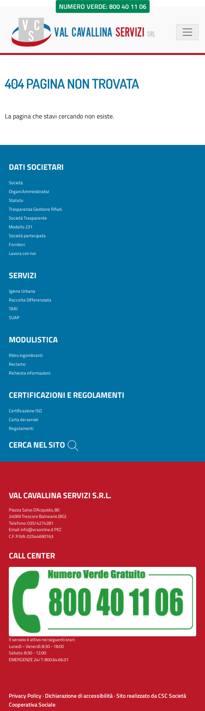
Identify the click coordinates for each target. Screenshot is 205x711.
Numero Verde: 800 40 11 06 (102, 6)
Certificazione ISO (25, 410)
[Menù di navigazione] (187, 32)
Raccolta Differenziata (30, 300)
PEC (58, 529)
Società (16, 182)
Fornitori (17, 244)
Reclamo (17, 364)
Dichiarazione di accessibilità (79, 695)
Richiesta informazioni (29, 373)
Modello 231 (20, 227)
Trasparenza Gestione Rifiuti (35, 209)
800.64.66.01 (57, 659)
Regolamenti (21, 428)
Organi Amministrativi (29, 191)
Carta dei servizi (23, 419)
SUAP (14, 317)
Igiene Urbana (22, 291)
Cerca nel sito (44, 444)
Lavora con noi (22, 253)
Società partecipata (27, 235)
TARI (13, 309)
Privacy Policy (25, 695)
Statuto (16, 200)
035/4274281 (40, 523)
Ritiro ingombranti (26, 355)
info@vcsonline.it (37, 529)
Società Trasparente (28, 218)
